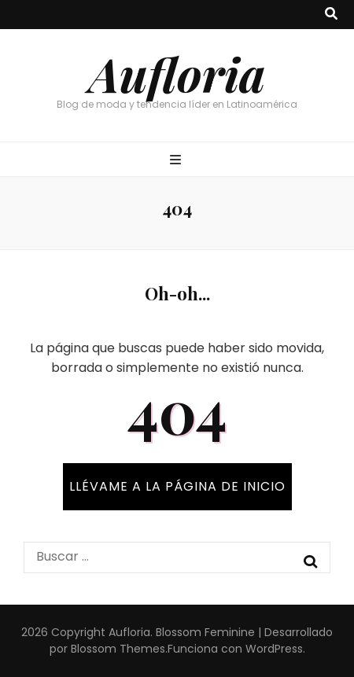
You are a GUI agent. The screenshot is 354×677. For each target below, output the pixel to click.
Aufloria (177, 73)
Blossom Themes (118, 649)
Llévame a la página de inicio (177, 486)
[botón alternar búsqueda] (331, 14)
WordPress (274, 649)
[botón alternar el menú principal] (177, 160)
